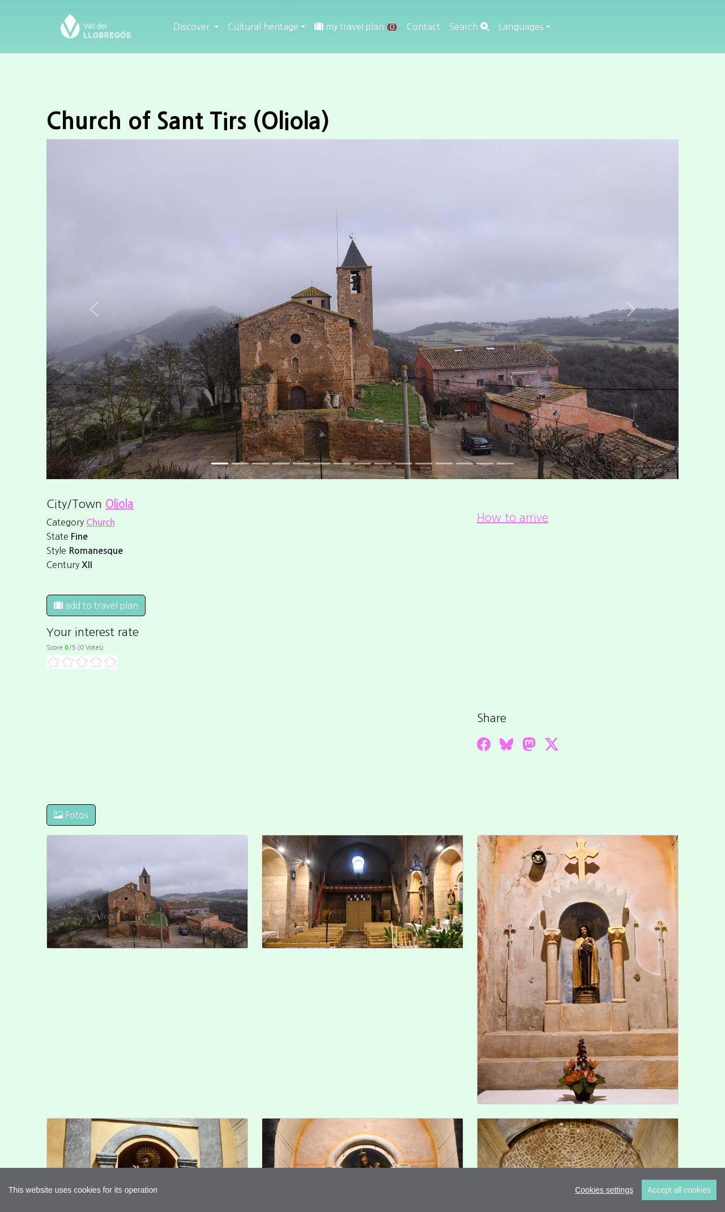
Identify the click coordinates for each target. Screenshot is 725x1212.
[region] (362, 1190)
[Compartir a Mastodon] (529, 744)
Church (100, 522)
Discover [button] (192, 26)
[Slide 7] (362, 463)
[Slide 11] (444, 463)
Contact (423, 26)
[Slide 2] (260, 463)
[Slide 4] (301, 463)
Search (469, 26)
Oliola (119, 504)
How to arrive (512, 517)
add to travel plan (96, 605)
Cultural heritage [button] (263, 26)
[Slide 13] (484, 463)
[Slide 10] (423, 463)
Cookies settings (604, 1189)
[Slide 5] (321, 463)
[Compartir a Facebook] (484, 744)
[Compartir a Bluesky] (506, 744)
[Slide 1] (240, 463)
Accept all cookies (679, 1189)
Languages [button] (521, 26)
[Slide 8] (382, 463)
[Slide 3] (280, 463)
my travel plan (356, 27)
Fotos (71, 815)
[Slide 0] (219, 463)
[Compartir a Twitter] (551, 744)
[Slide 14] (505, 463)
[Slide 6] (342, 463)
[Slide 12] (464, 463)
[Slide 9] (403, 463)
